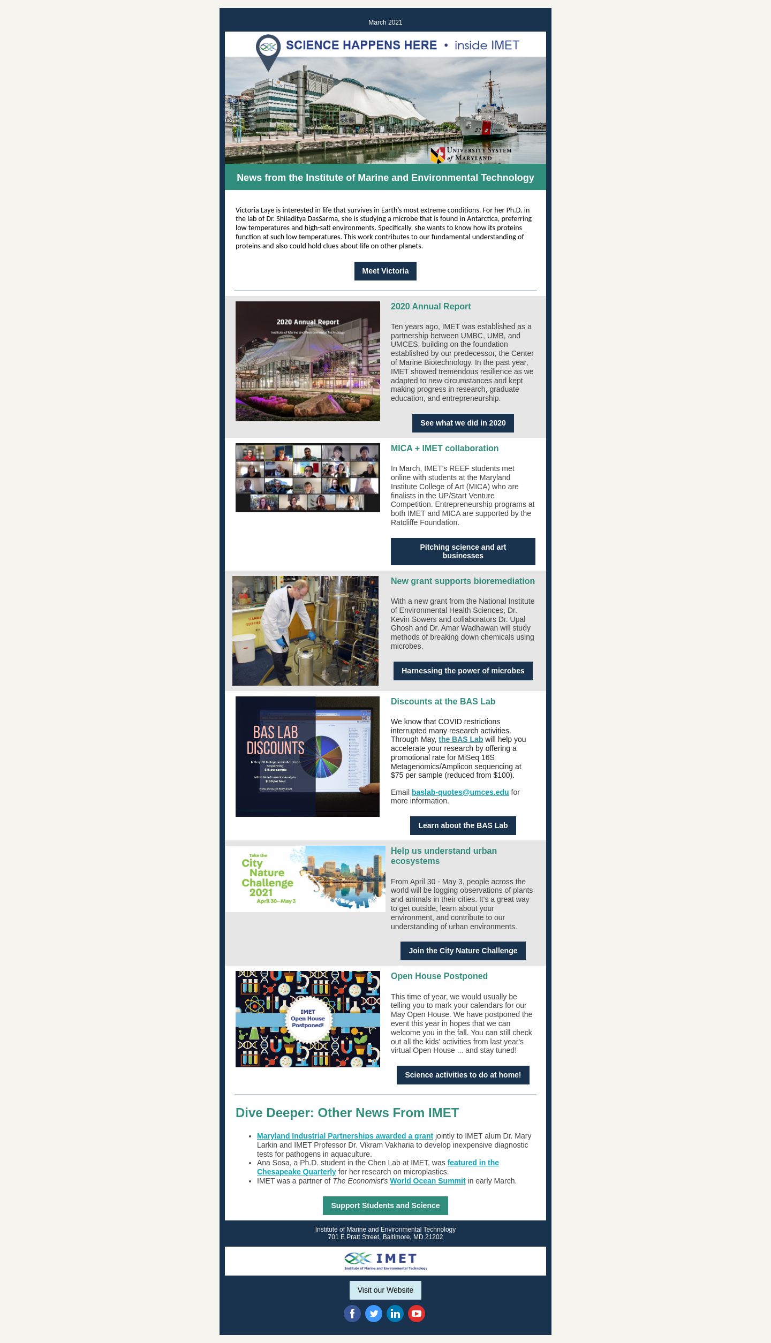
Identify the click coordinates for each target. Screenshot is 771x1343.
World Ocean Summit (427, 1181)
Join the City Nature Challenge (463, 950)
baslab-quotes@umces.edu (460, 792)
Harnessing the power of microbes (463, 670)
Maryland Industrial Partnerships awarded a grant (345, 1136)
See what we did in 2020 (463, 423)
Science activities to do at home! (463, 1075)
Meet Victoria (385, 271)
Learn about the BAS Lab (463, 825)
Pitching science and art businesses (463, 551)
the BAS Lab (461, 739)
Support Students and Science (385, 1205)
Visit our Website (386, 1290)
